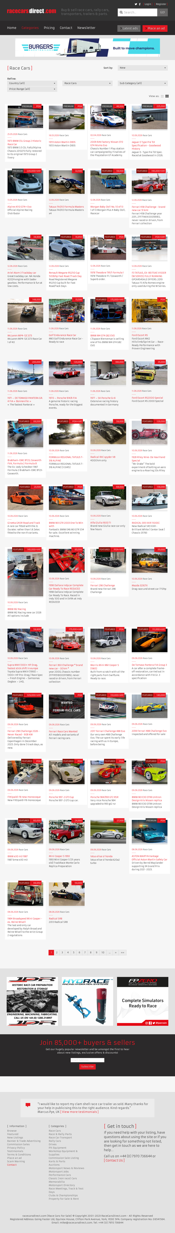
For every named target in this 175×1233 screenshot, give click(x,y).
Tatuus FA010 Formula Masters (66, 206)
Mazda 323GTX (140, 585)
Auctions (54, 1164)
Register (161, 4)
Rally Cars (55, 1140)
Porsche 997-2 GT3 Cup (61, 797)
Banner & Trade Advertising (24, 1140)
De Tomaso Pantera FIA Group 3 (149, 665)
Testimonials (15, 1151)
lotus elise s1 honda (101, 856)
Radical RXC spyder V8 (102, 457)
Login (148, 4)
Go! (162, 12)
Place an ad (155, 28)
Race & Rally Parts (60, 1134)
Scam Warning (16, 1161)
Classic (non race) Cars (63, 1178)
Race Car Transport (60, 1137)
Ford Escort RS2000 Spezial (147, 397)
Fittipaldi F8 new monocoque (24, 797)
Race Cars (55, 1130)
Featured (12, 1134)
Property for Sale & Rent (64, 1198)
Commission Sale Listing (64, 1157)
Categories (30, 28)
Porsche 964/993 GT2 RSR (104, 797)
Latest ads (129, 28)
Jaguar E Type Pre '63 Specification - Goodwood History (146, 145)
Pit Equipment (57, 1147)
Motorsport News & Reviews (66, 1168)
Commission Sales (18, 1144)
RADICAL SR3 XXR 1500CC (146, 522)
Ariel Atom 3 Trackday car (22, 272)
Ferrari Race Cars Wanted (63, 731)
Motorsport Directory (62, 1185)
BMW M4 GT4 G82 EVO (102, 335)
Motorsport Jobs (59, 1171)
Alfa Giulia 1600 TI (100, 522)
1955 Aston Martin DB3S (62, 142)
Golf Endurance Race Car (62, 335)
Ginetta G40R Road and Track (24, 522)
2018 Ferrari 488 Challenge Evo (149, 731)
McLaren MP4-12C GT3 (20, 335)
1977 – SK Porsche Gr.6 (104, 398)
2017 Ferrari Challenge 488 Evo (107, 731)
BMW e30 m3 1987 (18, 856)
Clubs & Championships (63, 1195)
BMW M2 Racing (17, 609)
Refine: (11, 78)
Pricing (49, 28)
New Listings (15, 1137)
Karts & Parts (57, 1161)
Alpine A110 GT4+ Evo (19, 206)
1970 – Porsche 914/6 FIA (63, 398)
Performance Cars (60, 1175)
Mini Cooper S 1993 (59, 856)
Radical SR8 (55, 918)
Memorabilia (57, 1181)
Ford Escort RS (140, 335)
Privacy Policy (16, 1147)
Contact (66, 28)
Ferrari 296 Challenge (102, 585)
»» (122, 952)
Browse (12, 1130)
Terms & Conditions (19, 1154)
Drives (53, 1144)
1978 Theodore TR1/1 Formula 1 (107, 272)
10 (103, 952)
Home (11, 28)
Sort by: (108, 67)
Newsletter (86, 28)
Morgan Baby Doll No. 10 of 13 (106, 206)
